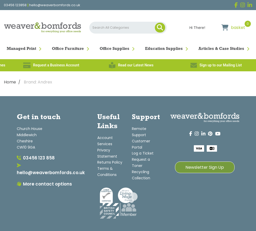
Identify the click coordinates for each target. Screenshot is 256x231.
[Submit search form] (160, 28)
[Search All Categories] (128, 28)
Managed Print (21, 49)
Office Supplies (114, 49)
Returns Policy (109, 162)
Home (10, 82)
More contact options (44, 184)
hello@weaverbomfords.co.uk (54, 5)
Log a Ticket (143, 153)
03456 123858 (15, 5)
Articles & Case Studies (221, 49)
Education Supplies (164, 49)
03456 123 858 (36, 158)
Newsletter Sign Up (205, 167)
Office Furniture (68, 49)
